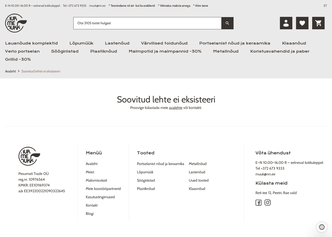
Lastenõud (117, 43)
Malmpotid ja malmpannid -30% (165, 51)
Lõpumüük (81, 43)
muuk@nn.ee (97, 5)
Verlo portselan (22, 51)
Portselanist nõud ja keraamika (234, 43)
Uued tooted (199, 180)
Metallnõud (226, 51)
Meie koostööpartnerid (103, 188)
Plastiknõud (103, 51)
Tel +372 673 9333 (74, 5)
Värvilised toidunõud (164, 43)
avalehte (175, 107)
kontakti (195, 107)
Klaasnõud (294, 43)
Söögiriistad (65, 51)
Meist (90, 172)
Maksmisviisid (96, 180)
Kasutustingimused (100, 197)
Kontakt (92, 205)
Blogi (90, 213)
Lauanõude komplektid (31, 43)
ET (325, 5)
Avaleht (10, 71)
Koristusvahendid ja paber (279, 51)
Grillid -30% (18, 59)
